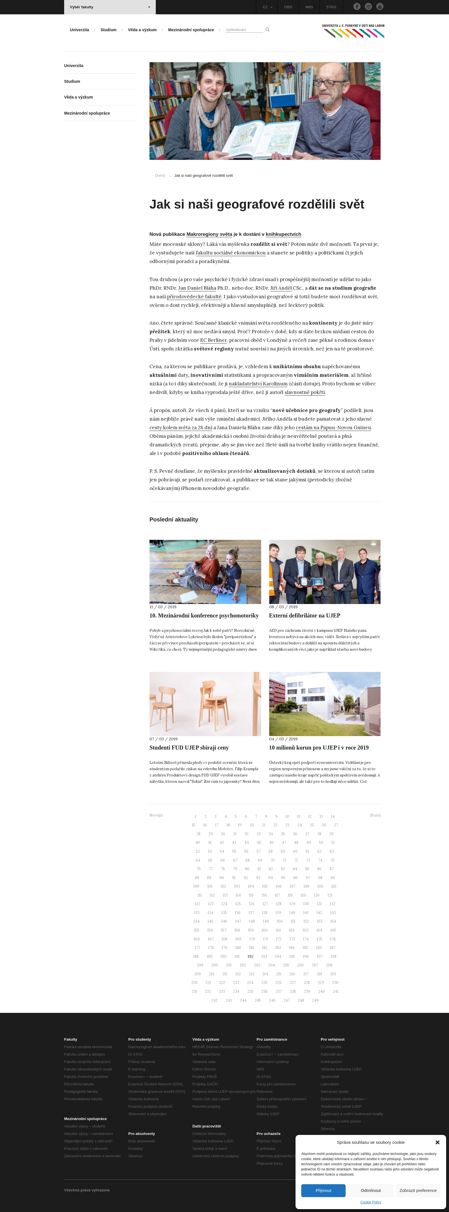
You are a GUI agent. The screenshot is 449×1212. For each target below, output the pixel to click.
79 (235, 868)
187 (332, 947)
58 (271, 851)
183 (278, 947)
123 (211, 903)
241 (335, 991)
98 (320, 877)
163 (305, 930)
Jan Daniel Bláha (197, 288)
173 (292, 939)
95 (283, 877)
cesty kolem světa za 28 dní (180, 427)
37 (307, 833)
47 (284, 842)
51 (333, 842)
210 (211, 974)
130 (306, 903)
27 (336, 825)
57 (259, 851)
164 (319, 930)
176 (333, 939)
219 (333, 974)
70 (272, 860)
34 (271, 833)
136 (238, 912)
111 (200, 895)
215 (278, 974)
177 (197, 947)
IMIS (309, 7)
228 (307, 982)
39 (331, 833)
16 (205, 825)
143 (333, 912)
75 (332, 860)
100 (196, 886)
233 (222, 991)
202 (243, 965)
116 (264, 895)
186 (319, 947)
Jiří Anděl (281, 288)
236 (264, 991)
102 (223, 886)
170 (252, 939)
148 (252, 921)
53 (210, 851)
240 (321, 991)
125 (238, 903)
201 (229, 965)
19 (240, 825)
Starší (375, 815)
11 (298, 816)
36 (295, 833)
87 (332, 868)
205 (286, 965)
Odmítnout (371, 1190)
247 (286, 1000)
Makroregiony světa (209, 234)
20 (252, 825)
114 (238, 895)
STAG (331, 7)
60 (295, 851)
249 (315, 1000)
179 (224, 947)
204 (271, 965)
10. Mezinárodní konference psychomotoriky (204, 615)
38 (319, 833)
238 (293, 991)
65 (210, 860)
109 (320, 886)
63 (332, 851)
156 (210, 930)
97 (308, 877)
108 (306, 886)
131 (319, 903)
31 (235, 833)
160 (265, 930)
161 (278, 930)
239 (307, 991)
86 (319, 868)
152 (306, 921)
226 (278, 982)
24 (300, 825)
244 (243, 1000)
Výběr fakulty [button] (110, 7)
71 (284, 860)
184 (292, 947)
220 (194, 982)
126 (252, 903)
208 (329, 965)
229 (321, 982)
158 (237, 930)
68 (247, 860)
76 (198, 868)
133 (197, 912)
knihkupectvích (283, 234)
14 (333, 816)
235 (250, 991)
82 (271, 868)
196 (306, 956)
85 (307, 868)
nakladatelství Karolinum (258, 384)
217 (306, 974)
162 (292, 930)
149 (266, 921)
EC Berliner (213, 340)
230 (335, 982)
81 (259, 868)
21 (263, 825)
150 (280, 921)
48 (296, 842)
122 (197, 903)
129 (292, 903)
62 (319, 851)
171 (265, 939)
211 (224, 974)
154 (333, 921)
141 (305, 912)
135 (224, 912)
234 (236, 991)
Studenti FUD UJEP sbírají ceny (189, 747)
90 (221, 877)
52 (198, 851)
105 (265, 886)
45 (259, 842)
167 (211, 939)
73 (308, 860)
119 (303, 895)
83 (283, 868)
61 (307, 851)
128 (278, 903)
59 (283, 851)
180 (238, 947)
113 (225, 895)
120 (317, 895)
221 (208, 982)
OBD (288, 7)
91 (234, 877)
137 (251, 912)
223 (236, 982)
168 (224, 939)
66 (222, 860)
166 (197, 939)
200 (214, 965)
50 (321, 842)
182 (264, 947)
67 (235, 860)
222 (222, 982)
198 (333, 956)
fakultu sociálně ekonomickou (231, 253)
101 (209, 886)
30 (223, 833)
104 (251, 886)
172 (278, 939)
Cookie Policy (371, 1202)
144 (197, 921)
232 (208, 991)
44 (246, 842)
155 (196, 930)
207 (315, 965)
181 (251, 947)
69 (260, 860)
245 (258, 1000)
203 (257, 965)
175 (319, 939)
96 (295, 877)
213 (251, 974)
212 (238, 974)
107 (293, 886)
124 (224, 903)
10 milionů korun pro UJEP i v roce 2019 (319, 747)
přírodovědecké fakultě (194, 296)
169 (238, 939)
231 (194, 991)
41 (210, 842)
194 (278, 956)
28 (198, 833)
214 (265, 974)
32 (247, 833)
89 (209, 877)
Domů (160, 175)
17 (216, 825)
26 (324, 825)
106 (279, 886)
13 (321, 816)
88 (197, 877)
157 (224, 930)
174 (306, 939)
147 (238, 921)
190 (223, 956)
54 (222, 851)
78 (223, 868)
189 (209, 956)
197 (320, 956)
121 (330, 895)
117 (277, 895)
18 (228, 825)
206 (300, 965)
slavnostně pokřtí (305, 392)
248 (301, 1000)
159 (251, 930)
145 (210, 921)
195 (292, 956)
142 (319, 912)
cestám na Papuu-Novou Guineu (333, 427)
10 (287, 816)
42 (222, 842)
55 (234, 851)
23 (287, 825)
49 (308, 842)
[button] (437, 1142)
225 (264, 982)
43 (234, 842)
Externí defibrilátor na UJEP (304, 615)
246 (272, 1000)
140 (292, 912)
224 (250, 982)
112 (212, 895)
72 (296, 860)
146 (224, 921)
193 (264, 956)
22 (275, 825)
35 (283, 833)
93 (258, 877)
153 (319, 921)
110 (333, 886)
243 (229, 1000)
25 (312, 825)
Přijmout (323, 1190)
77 (211, 868)
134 (210, 912)
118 (290, 895)
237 (279, 991)
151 (293, 921)
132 (332, 903)
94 (270, 877)
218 (319, 974)
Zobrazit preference (418, 1190)
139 (278, 912)
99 (332, 877)
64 (198, 860)
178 (211, 947)
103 (237, 886)
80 (247, 868)
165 (333, 930)
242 (214, 1000)
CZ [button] (267, 7)
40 (197, 842)
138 (264, 912)
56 (246, 851)
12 (310, 816)
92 (246, 877)
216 (292, 974)
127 (265, 903)
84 (295, 868)
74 (320, 860)
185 (305, 947)
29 (210, 833)
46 (271, 842)
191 (237, 956)
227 (293, 982)
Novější (156, 815)
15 (193, 825)
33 (259, 833)
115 (251, 895)
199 (200, 965)
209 (197, 974)
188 (196, 956)
